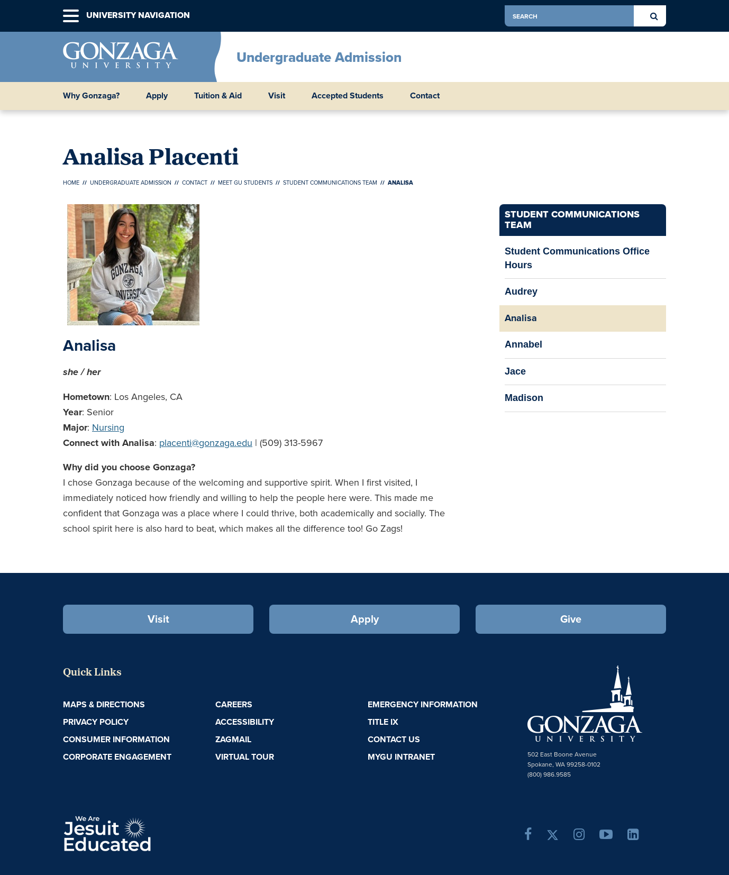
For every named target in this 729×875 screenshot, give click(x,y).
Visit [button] (276, 96)
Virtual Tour (244, 757)
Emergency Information (423, 704)
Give (570, 618)
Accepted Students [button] (348, 96)
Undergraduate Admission (319, 57)
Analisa (521, 318)
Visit (158, 618)
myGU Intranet (401, 757)
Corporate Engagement (117, 757)
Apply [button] (157, 96)
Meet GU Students (245, 182)
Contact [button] (425, 96)
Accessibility (244, 722)
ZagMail (233, 739)
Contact (194, 182)
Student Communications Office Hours (577, 258)
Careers (233, 704)
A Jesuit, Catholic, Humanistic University (153, 833)
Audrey (521, 291)
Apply (365, 618)
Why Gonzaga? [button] (91, 96)
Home (71, 182)
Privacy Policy (96, 722)
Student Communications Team (330, 182)
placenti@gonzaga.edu (205, 443)
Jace (515, 371)
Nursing (108, 427)
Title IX (383, 722)
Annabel (523, 344)
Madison (524, 398)
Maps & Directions (104, 704)
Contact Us (394, 739)
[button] (71, 16)
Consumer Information (116, 739)
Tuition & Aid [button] (218, 96)
